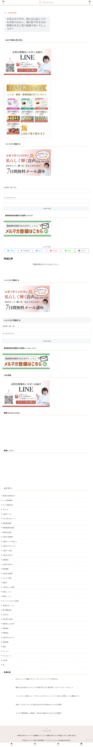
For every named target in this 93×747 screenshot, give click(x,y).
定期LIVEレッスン (8, 605)
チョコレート (7, 656)
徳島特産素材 (7, 523)
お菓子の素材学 (8, 573)
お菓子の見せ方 (8, 564)
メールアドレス (10, 198)
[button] (82, 251)
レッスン (43, 735)
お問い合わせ (72, 735)
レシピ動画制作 (8, 500)
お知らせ (5, 614)
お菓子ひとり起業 (8, 587)
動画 (4, 646)
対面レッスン (7, 592)
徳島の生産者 (7, 532)
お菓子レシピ (7, 514)
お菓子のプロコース (9, 546)
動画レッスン (7, 596)
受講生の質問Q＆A (9, 496)
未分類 (5, 660)
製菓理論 (5, 642)
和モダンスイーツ (27, 735)
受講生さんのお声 (8, 624)
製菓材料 (5, 628)
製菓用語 (5, 560)
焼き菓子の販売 (8, 619)
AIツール (5, 509)
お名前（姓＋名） (10, 187)
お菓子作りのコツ (8, 637)
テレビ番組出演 (8, 505)
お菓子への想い (8, 550)
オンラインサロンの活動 (10, 601)
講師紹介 (36, 735)
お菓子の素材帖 (8, 537)
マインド (5, 651)
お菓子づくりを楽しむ (10, 541)
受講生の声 (50, 735)
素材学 (5, 582)
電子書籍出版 (7, 610)
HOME (19, 735)
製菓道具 (5, 633)
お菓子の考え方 (8, 555)
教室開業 (5, 569)
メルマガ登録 (58, 735)
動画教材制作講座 (8, 528)
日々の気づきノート (9, 518)
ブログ (65, 735)
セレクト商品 (7, 578)
